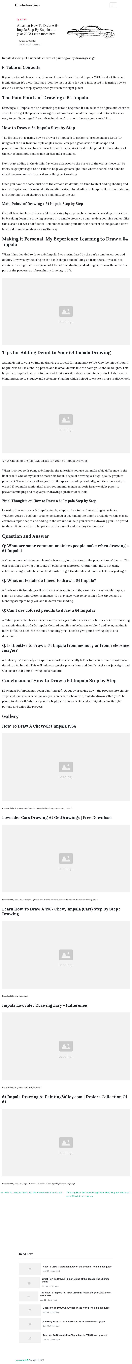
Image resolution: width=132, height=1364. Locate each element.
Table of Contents (23, 67)
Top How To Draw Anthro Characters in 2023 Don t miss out (75, 1335)
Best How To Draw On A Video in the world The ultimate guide (76, 1308)
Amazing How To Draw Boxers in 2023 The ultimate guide (74, 1321)
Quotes (22, 19)
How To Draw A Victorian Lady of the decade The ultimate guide (77, 1266)
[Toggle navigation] (113, 5)
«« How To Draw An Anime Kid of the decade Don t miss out (31, 1192)
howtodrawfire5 (21, 1360)
